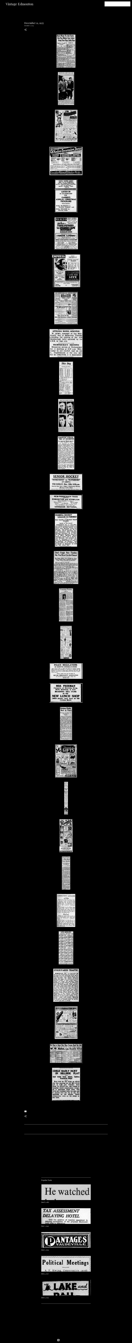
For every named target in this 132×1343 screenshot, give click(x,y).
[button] (25, 30)
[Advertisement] (66, 1155)
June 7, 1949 (45, 1226)
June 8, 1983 (45, 1202)
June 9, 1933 (45, 1298)
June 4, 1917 (45, 1274)
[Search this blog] (119, 3)
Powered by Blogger (66, 1340)
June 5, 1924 (45, 1250)
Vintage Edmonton (19, 4)
